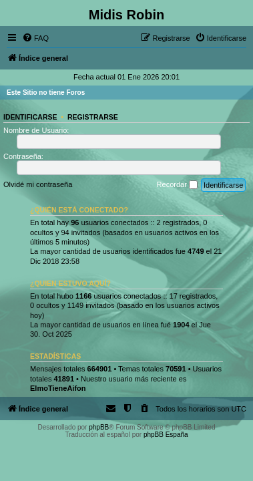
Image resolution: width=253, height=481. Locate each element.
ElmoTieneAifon (58, 388)
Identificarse (30, 117)
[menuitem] (35, 38)
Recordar (177, 185)
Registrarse (92, 117)
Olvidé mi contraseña (37, 184)
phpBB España (166, 434)
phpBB (99, 427)
